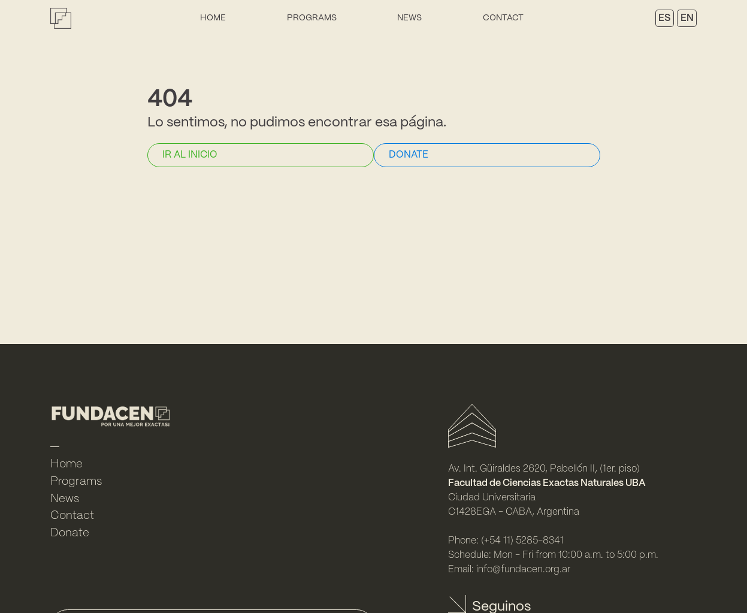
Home (213, 18)
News (409, 18)
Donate (69, 533)
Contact (503, 18)
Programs (312, 18)
